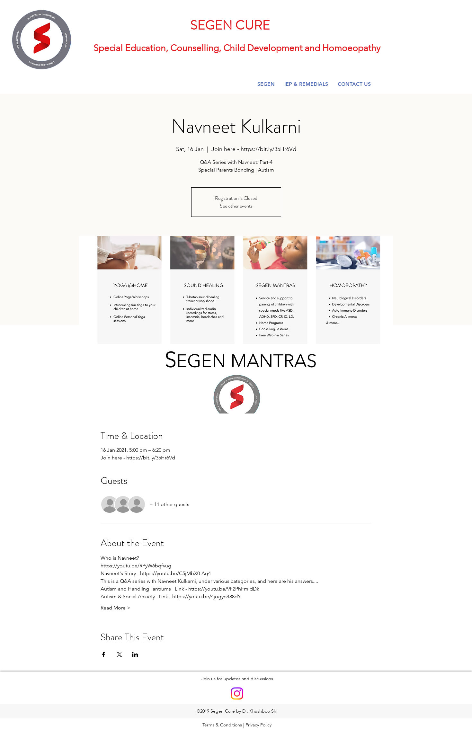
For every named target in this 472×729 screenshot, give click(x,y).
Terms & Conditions (222, 725)
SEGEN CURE (230, 25)
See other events (236, 205)
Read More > (115, 608)
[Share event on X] (119, 654)
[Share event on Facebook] (104, 654)
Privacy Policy (258, 725)
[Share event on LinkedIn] (135, 654)
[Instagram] (237, 693)
